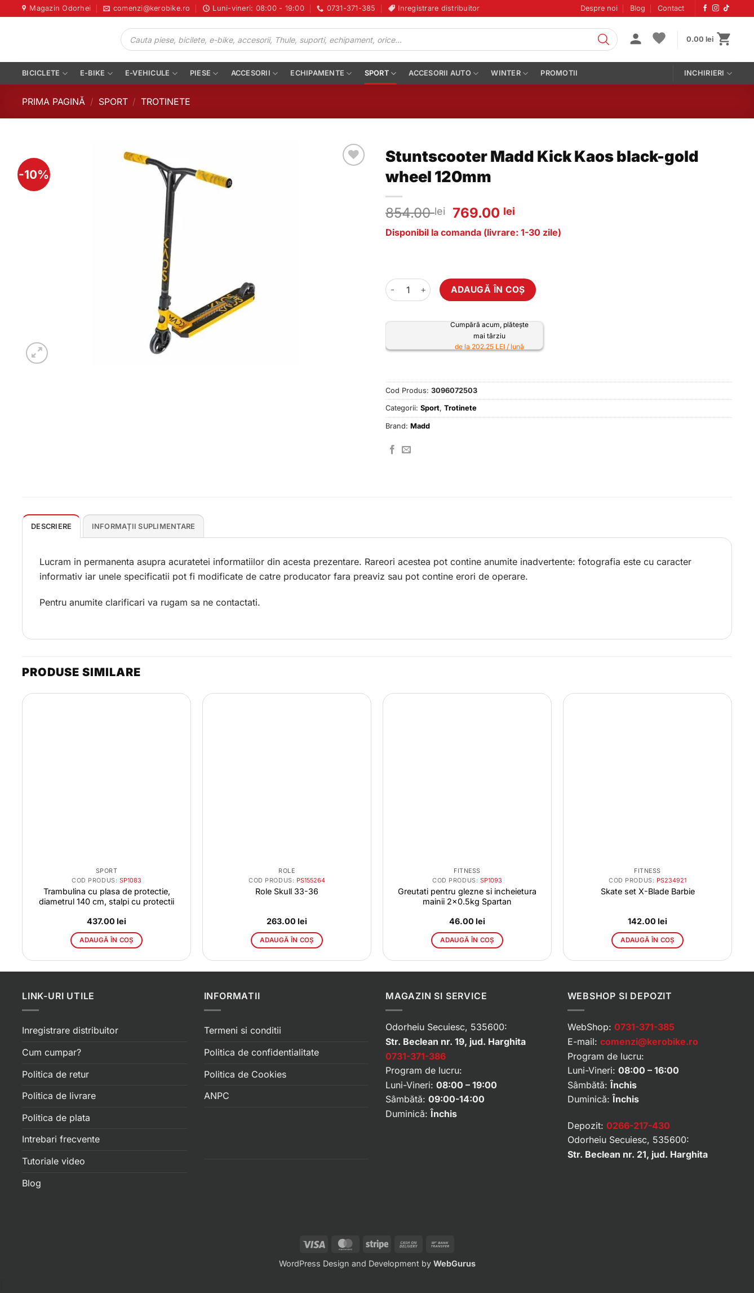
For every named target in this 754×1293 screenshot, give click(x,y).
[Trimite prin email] (406, 450)
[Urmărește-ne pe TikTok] (726, 8)
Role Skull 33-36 (286, 891)
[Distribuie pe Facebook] (392, 450)
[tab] (51, 526)
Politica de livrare (59, 1095)
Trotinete (165, 101)
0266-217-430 (638, 1125)
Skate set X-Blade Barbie (648, 891)
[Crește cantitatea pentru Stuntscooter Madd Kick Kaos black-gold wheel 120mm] (424, 290)
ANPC (216, 1095)
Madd (420, 426)
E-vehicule (151, 73)
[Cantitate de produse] (408, 290)
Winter (509, 73)
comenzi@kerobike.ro (649, 1041)
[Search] (603, 39)
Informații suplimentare (144, 526)
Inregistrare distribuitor (70, 1030)
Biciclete (45, 73)
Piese (204, 73)
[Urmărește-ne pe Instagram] (715, 8)
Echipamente (321, 73)
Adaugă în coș (488, 289)
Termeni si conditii (242, 1030)
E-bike (96, 73)
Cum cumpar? (51, 1052)
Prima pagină (53, 101)
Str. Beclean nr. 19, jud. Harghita (455, 1041)
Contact (671, 8)
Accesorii (254, 73)
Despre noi (599, 8)
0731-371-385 (644, 1026)
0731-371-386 (415, 1056)
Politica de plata (56, 1117)
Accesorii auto (443, 73)
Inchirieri (708, 73)
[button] (636, 40)
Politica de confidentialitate (261, 1052)
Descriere (51, 526)
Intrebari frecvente (61, 1139)
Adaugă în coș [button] (106, 940)
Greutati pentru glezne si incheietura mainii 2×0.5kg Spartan (467, 896)
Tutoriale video (53, 1161)
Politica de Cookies (245, 1074)
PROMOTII (559, 73)
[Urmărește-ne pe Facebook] (705, 8)
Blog (637, 8)
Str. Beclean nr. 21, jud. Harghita (637, 1154)
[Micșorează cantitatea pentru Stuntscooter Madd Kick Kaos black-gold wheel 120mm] (392, 290)
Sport (381, 73)
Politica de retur (55, 1074)
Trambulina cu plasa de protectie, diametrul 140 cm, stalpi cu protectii (106, 896)
